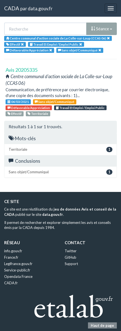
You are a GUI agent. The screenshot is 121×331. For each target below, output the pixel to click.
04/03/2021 (18, 101)
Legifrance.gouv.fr (18, 263)
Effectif (14, 113)
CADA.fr (11, 283)
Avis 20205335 (21, 70)
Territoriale (37, 113)
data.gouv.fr (40, 8)
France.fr (11, 257)
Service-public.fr (17, 270)
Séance (101, 28)
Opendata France (18, 276)
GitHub (70, 257)
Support (71, 263)
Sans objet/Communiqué (54, 101)
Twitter (71, 251)
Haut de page (102, 325)
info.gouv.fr (13, 251)
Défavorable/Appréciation (28, 108)
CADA (11, 8)
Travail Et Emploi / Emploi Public (80, 108)
